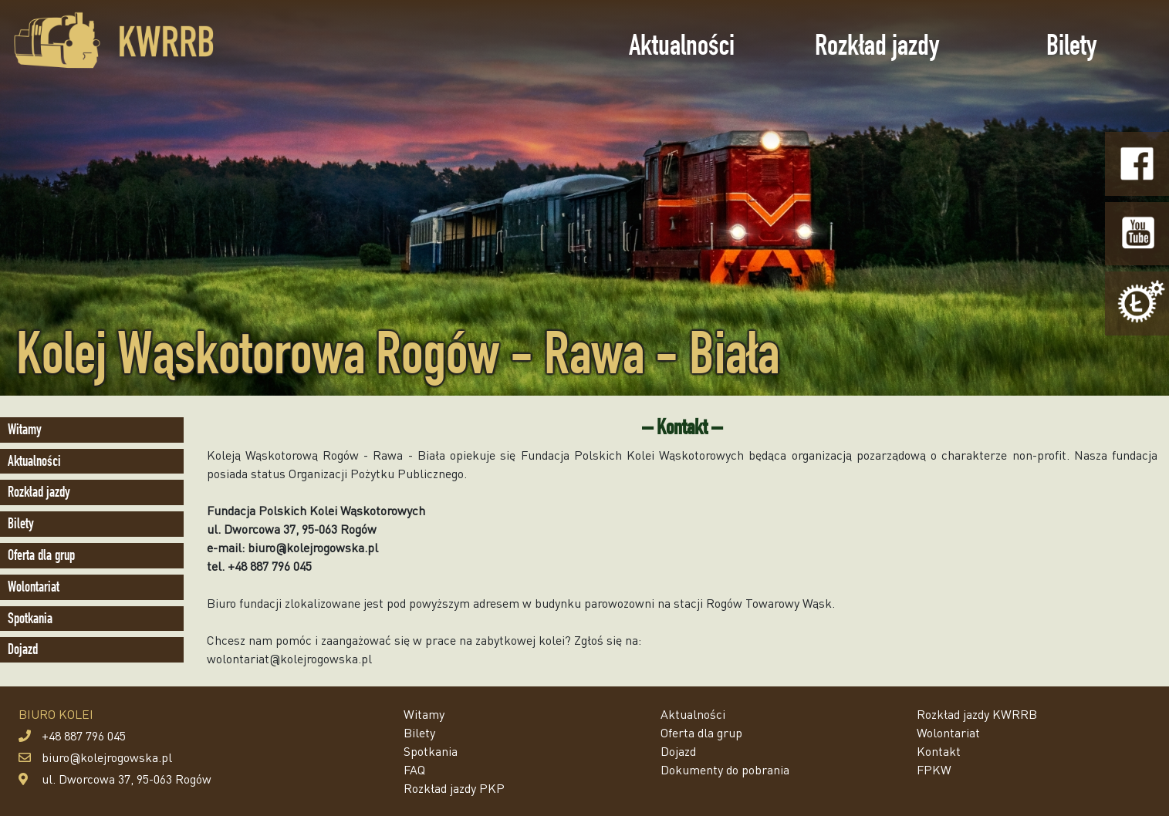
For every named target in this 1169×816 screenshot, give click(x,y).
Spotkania (30, 618)
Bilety (1071, 45)
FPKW (934, 769)
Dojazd (23, 649)
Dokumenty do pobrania (725, 769)
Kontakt (939, 751)
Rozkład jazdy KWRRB (977, 714)
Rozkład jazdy (877, 45)
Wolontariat (33, 586)
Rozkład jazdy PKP (454, 788)
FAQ (414, 769)
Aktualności (682, 45)
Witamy (25, 429)
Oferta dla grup (41, 555)
